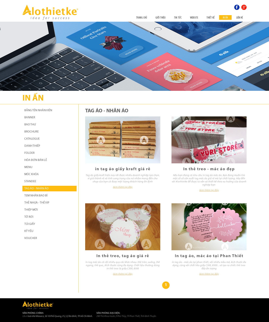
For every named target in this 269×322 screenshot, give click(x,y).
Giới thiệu (160, 17)
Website (194, 17)
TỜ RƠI (28, 216)
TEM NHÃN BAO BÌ (35, 195)
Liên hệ (239, 17)
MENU (28, 167)
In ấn (225, 17)
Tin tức (178, 17)
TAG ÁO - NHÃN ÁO (36, 188)
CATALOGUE (32, 138)
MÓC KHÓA (31, 174)
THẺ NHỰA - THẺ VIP (36, 202)
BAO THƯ (30, 124)
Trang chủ (141, 17)
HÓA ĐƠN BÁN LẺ (35, 160)
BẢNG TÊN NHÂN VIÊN (38, 110)
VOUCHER (30, 238)
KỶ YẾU (28, 231)
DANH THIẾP (32, 145)
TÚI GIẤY (29, 224)
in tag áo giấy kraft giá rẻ (123, 169)
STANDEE (30, 181)
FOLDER (29, 153)
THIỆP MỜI (31, 209)
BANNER (29, 117)
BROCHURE (31, 131)
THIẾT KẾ (210, 17)
